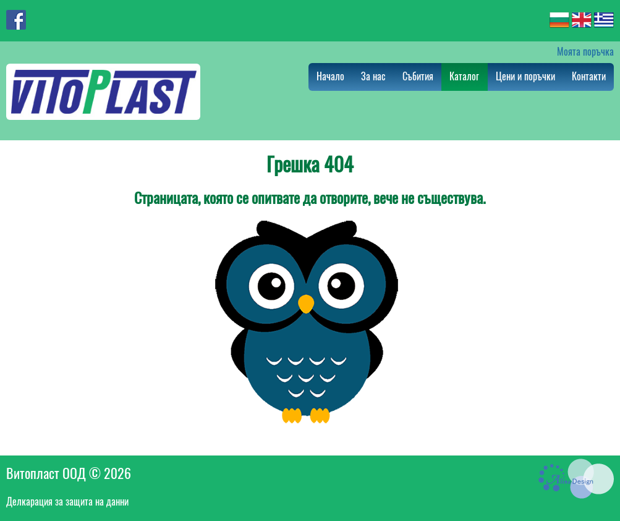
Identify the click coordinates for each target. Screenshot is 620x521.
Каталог (464, 76)
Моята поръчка (585, 51)
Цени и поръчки (525, 76)
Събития (417, 76)
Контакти (589, 76)
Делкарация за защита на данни (67, 501)
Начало (330, 76)
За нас (373, 76)
